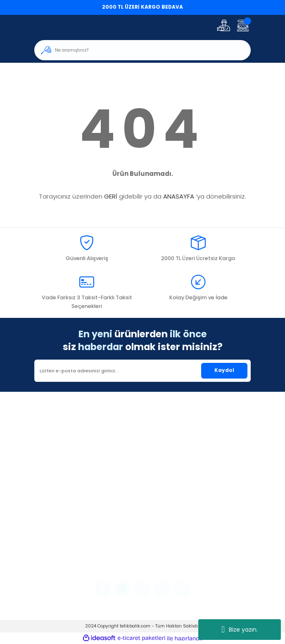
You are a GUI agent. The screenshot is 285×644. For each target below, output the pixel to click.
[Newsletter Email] (142, 371)
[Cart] (243, 25)
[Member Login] (223, 25)
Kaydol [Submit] (224, 370)
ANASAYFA (178, 196)
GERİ (110, 196)
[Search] (142, 50)
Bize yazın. (239, 629)
